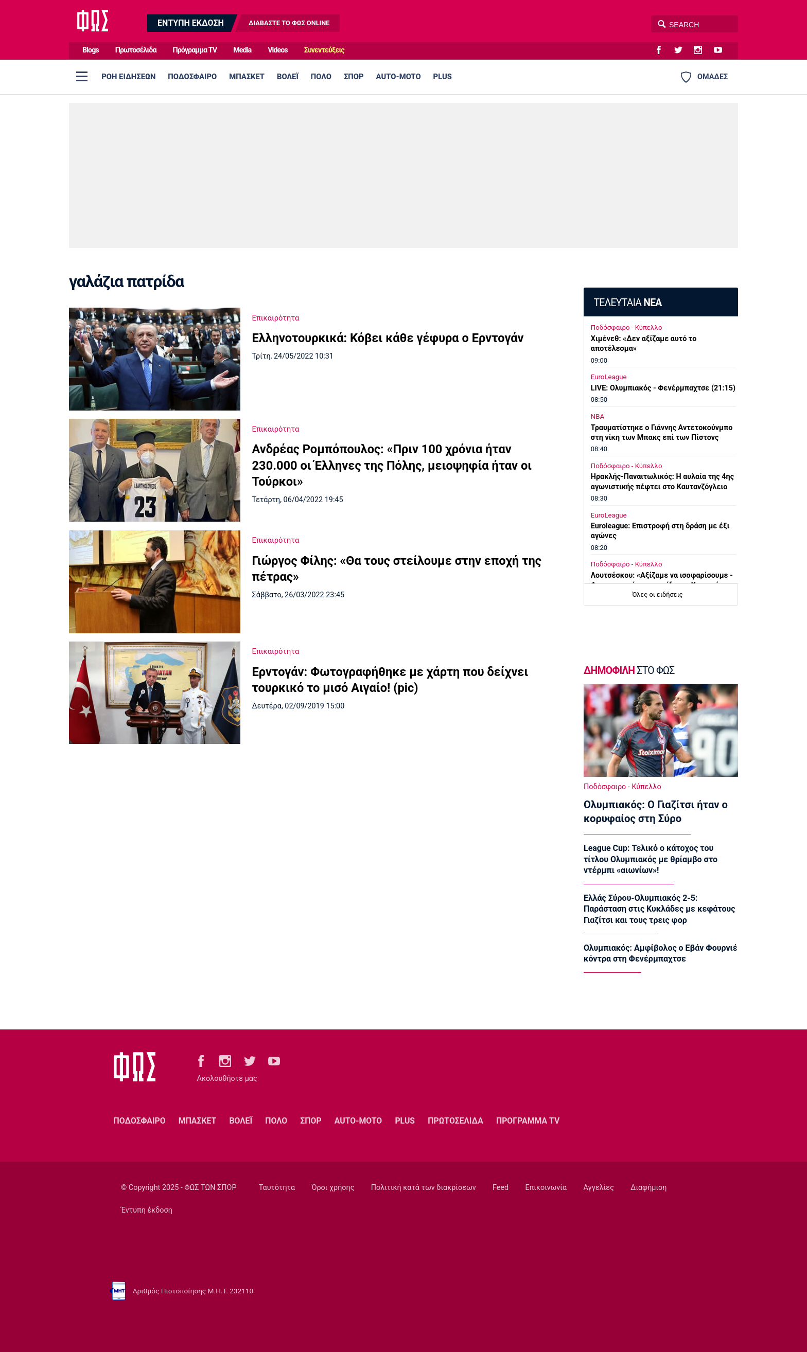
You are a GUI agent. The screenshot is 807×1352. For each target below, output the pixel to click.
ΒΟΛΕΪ (288, 76)
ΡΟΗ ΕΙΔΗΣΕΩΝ (128, 76)
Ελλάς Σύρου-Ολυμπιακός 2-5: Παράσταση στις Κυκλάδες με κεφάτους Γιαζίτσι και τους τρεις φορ (659, 909)
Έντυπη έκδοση (146, 1210)
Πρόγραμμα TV (195, 50)
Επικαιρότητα (276, 318)
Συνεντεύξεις (324, 50)
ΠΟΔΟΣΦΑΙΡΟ (192, 76)
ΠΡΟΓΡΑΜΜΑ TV (527, 1121)
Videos (278, 50)
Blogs (90, 50)
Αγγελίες (599, 1187)
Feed (500, 1187)
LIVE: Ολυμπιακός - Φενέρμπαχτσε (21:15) (663, 388)
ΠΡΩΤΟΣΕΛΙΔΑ (455, 1121)
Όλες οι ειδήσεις (658, 594)
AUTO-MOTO (398, 76)
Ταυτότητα (277, 1187)
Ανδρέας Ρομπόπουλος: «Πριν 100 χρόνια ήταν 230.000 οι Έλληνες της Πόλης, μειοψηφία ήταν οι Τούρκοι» (392, 465)
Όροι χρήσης (332, 1187)
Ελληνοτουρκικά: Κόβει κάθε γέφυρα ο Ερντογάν (388, 338)
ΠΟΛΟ (321, 76)
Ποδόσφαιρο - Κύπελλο (626, 327)
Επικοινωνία (546, 1187)
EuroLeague (609, 377)
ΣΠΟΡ (354, 76)
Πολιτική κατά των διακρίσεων (423, 1187)
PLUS (442, 76)
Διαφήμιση (648, 1187)
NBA (597, 416)
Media (242, 50)
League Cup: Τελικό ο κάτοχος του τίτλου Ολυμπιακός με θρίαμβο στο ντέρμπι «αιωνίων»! (650, 859)
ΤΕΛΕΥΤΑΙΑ (627, 303)
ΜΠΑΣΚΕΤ (247, 76)
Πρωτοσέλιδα (135, 50)
